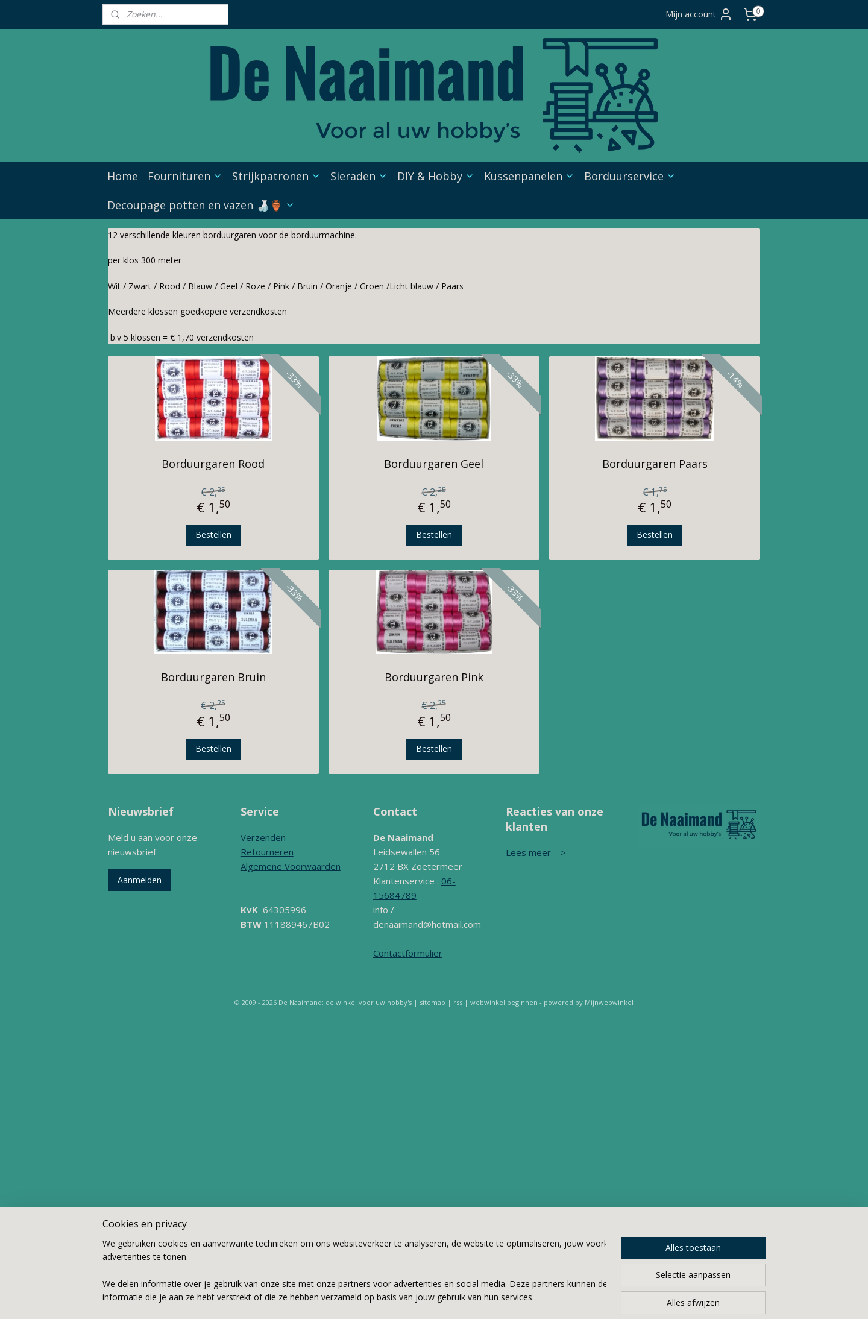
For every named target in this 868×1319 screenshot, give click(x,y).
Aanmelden (140, 880)
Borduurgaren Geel (433, 463)
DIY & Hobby (435, 176)
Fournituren (185, 176)
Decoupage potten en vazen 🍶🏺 (201, 205)
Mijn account (699, 14)
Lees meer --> (537, 852)
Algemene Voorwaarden (291, 866)
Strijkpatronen (276, 176)
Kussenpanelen (529, 176)
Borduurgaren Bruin (213, 677)
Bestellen (213, 534)
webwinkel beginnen (504, 1002)
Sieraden (359, 176)
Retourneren (267, 852)
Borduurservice (630, 176)
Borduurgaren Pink (434, 677)
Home (122, 176)
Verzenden (263, 837)
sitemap (432, 1002)
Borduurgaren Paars (655, 463)
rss (457, 1002)
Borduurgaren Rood (213, 463)
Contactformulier (407, 953)
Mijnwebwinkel (609, 1002)
